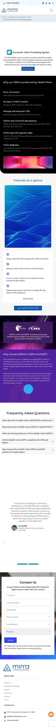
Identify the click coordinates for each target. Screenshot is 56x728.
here (40, 648)
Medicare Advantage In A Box (20, 17)
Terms (6, 700)
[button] (51, 10)
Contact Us (8, 693)
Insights (6, 690)
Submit (10, 640)
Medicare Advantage (11, 686)
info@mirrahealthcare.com (16, 716)
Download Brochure (28, 308)
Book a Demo (28, 69)
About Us (7, 683)
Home (4, 17)
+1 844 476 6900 (11, 3)
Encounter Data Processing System (18, 19)
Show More (28, 298)
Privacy (7, 696)
